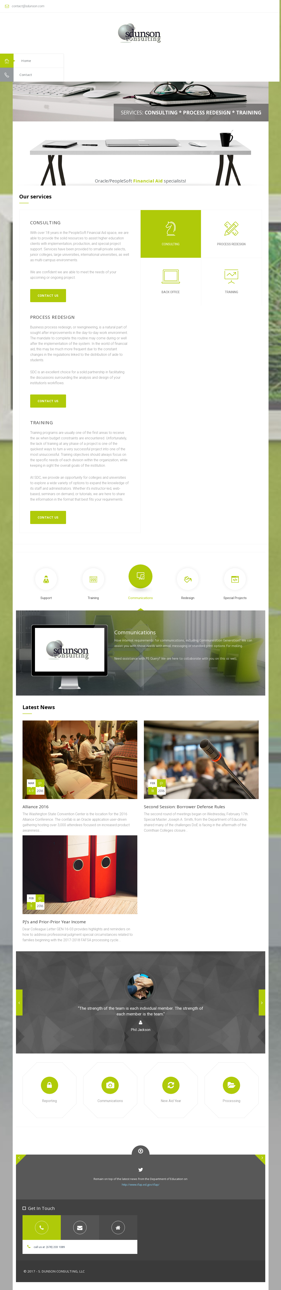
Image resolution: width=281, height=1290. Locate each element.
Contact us (48, 401)
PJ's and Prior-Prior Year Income (54, 922)
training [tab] (231, 282)
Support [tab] (46, 584)
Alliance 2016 (36, 807)
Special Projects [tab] (235, 584)
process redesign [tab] (231, 234)
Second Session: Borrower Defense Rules (184, 807)
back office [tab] (171, 282)
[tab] (42, 1227)
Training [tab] (93, 584)
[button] (255, 40)
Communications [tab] (140, 582)
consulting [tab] (171, 234)
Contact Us (48, 295)
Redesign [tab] (187, 584)
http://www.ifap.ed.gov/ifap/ (140, 1185)
